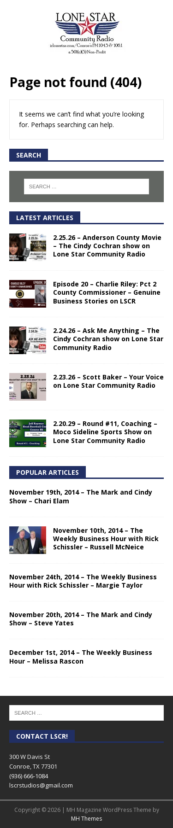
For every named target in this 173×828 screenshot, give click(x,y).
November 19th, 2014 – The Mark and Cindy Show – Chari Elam (80, 496)
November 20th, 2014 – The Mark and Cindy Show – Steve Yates (80, 618)
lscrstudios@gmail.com (41, 785)
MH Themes (86, 818)
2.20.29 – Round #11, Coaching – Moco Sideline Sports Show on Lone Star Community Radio (105, 431)
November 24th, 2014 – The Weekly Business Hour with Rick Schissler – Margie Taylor (83, 580)
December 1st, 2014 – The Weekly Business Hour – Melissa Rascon (80, 656)
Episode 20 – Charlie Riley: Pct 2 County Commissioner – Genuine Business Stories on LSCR (107, 292)
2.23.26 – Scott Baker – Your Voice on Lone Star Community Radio (108, 381)
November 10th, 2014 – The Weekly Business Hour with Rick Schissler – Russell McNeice (106, 538)
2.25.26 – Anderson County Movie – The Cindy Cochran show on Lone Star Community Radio (107, 245)
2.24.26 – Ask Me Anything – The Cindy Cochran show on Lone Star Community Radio (108, 338)
